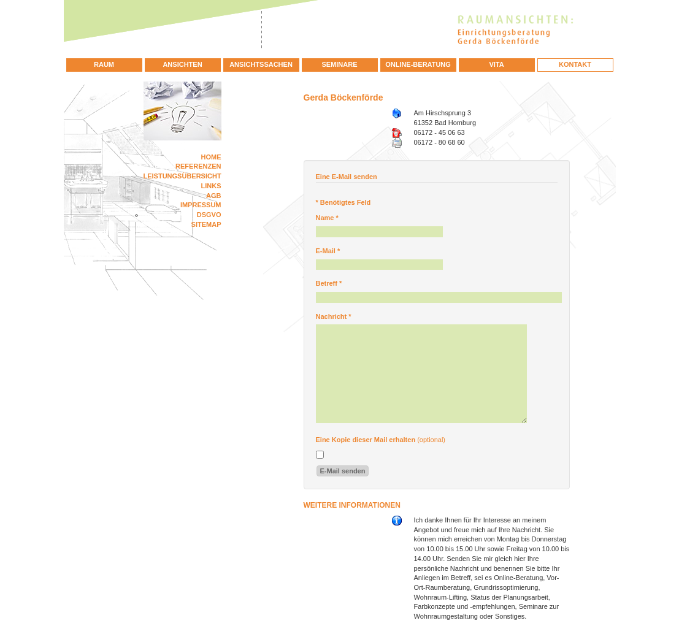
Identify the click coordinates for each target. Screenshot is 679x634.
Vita (496, 64)
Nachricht (333, 316)
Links (211, 185)
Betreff (329, 283)
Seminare (339, 64)
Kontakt (575, 64)
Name (327, 217)
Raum (104, 64)
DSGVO (209, 214)
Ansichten (182, 64)
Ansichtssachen (261, 64)
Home (211, 157)
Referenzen (198, 166)
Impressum (200, 204)
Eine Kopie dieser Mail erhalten (366, 439)
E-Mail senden (343, 471)
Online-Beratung (418, 64)
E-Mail (328, 250)
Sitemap (206, 224)
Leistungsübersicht (182, 176)
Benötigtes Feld (343, 202)
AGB (213, 195)
